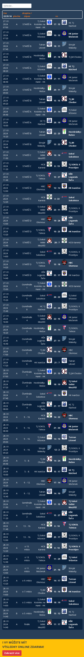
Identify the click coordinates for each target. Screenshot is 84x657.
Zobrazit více (12, 653)
